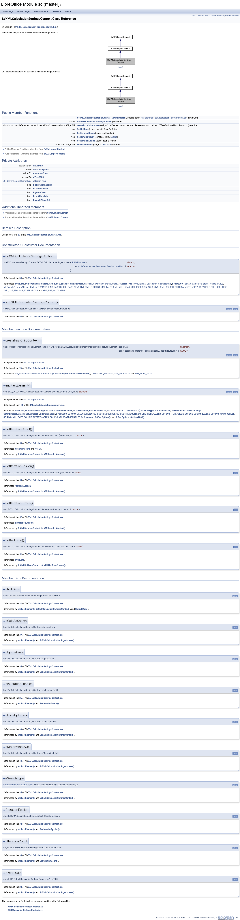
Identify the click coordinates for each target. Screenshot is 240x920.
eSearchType (39, 181)
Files (68, 11)
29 (19, 235)
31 (20, 603)
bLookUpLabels (40, 196)
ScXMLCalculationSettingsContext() (53, 609)
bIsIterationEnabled (42, 185)
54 (20, 480)
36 (20, 698)
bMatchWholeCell (41, 200)
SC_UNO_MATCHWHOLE (222, 414)
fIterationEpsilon (41, 169)
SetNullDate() (81, 609)
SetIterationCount (85, 137)
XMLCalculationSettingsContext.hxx (36, 27)
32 (20, 824)
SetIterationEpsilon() (50, 829)
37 (20, 635)
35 (20, 278)
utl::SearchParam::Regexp (204, 284)
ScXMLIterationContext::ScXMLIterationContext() (41, 454)
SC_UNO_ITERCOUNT (126, 414)
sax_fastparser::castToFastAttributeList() (34, 373)
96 (20, 368)
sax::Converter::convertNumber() (103, 284)
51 (20, 554)
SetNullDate (83, 129)
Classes (56, 11)
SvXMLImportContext (54, 154)
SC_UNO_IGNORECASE (104, 414)
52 (20, 517)
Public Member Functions (201, 16)
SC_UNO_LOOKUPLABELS (197, 414)
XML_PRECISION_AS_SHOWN (145, 287)
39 (20, 729)
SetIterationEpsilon (86, 141)
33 (20, 855)
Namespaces (41, 11)
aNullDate (38, 165)
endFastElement (85, 144)
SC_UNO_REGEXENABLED (36, 417)
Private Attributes (218, 16)
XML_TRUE (222, 287)
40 (20, 761)
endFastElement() (26, 609)
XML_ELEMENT (92, 287)
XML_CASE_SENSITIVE (73, 287)
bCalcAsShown (40, 188)
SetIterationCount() (49, 861)
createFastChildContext (88, 125)
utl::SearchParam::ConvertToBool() (123, 410)
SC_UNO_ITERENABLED (149, 414)
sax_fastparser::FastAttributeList (170, 118)
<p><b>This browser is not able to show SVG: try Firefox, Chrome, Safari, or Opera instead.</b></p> (120, 49)
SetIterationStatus (86, 133)
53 (20, 443)
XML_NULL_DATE (143, 373)
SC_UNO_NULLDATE (13, 417)
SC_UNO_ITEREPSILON (173, 414)
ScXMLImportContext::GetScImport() (72, 373)
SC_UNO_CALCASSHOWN (80, 414)
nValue (114, 137)
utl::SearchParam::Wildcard (16, 287)
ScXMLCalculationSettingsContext (93, 118)
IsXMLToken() (139, 284)
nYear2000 (38, 177)
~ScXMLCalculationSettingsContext (94, 121)
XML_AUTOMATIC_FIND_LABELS (46, 287)
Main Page (8, 11)
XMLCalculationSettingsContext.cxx (45, 278)
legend (120, 67)
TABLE (220, 284)
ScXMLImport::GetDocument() (186, 410)
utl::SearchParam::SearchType (17, 181)
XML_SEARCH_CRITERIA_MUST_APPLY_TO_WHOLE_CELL (188, 287)
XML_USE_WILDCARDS (54, 290)
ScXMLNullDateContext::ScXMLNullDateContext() (42, 565)
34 (20, 887)
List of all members (232, 16)
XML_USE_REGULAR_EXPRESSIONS (21, 290)
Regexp (187, 284)
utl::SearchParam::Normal (159, 284)
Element (107, 144)
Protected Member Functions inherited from (35, 213)
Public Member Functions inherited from (34, 149)
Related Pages (23, 11)
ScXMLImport (118, 118)
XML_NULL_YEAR (121, 287)
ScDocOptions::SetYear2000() (130, 417)
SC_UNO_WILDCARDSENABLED (65, 417)
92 (20, 316)
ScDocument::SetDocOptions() (96, 417)
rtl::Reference (147, 118)
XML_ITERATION (122, 373)
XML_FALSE (106, 287)
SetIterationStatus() (49, 703)
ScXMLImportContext (54, 149)
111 (21, 405)
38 (20, 666)
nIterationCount (40, 173)
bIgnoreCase (39, 192)
